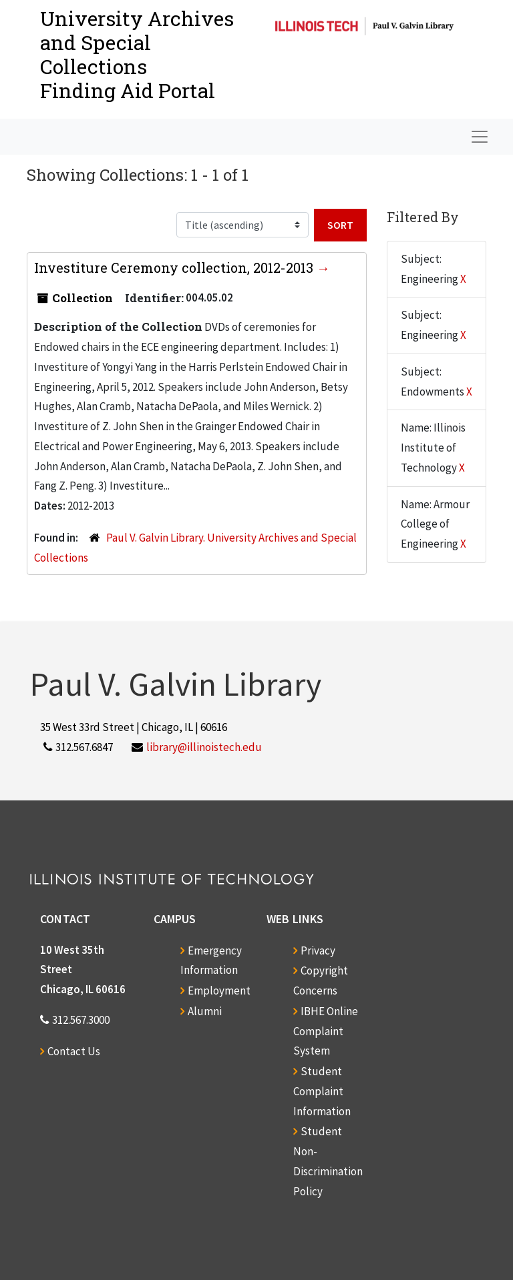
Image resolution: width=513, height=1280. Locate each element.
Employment (219, 990)
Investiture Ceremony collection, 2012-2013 (175, 267)
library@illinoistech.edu (204, 747)
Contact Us (73, 1051)
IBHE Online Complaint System (325, 1031)
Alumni (205, 1011)
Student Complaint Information (322, 1091)
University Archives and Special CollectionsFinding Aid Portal (137, 54)
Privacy (318, 950)
